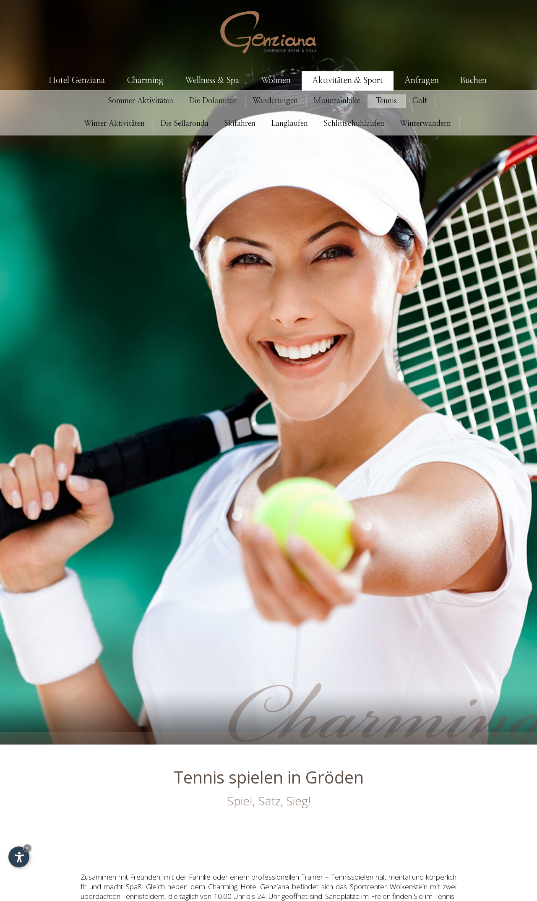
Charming (145, 80)
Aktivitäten (140, 101)
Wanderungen (275, 101)
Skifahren (239, 124)
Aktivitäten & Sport (347, 80)
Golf (419, 101)
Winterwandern (425, 124)
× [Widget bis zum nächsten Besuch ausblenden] (27, 848)
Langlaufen (289, 124)
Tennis (386, 101)
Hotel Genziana (77, 80)
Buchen (473, 80)
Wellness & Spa (212, 80)
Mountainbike (336, 101)
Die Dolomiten (213, 101)
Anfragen (421, 80)
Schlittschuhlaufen (353, 124)
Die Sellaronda (184, 124)
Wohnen (276, 80)
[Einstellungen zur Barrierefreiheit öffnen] (18, 856)
